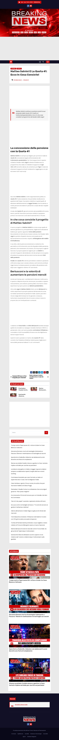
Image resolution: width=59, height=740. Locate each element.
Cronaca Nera (14, 660)
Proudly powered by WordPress (21, 730)
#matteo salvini (18, 80)
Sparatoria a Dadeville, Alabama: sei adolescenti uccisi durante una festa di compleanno (28, 650)
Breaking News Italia (21, 705)
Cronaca (13, 591)
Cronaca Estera (14, 557)
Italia (22, 32)
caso (39, 32)
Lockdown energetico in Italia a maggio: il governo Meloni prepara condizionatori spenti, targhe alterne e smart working (28, 471)
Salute (18, 591)
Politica (19, 68)
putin (35, 32)
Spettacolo (20, 734)
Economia (13, 68)
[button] (43, 62)
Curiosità (45, 734)
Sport (24, 736)
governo (44, 32)
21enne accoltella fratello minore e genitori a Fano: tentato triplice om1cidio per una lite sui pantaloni (27, 684)
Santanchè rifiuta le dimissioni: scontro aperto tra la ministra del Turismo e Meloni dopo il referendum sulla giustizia (27, 537)
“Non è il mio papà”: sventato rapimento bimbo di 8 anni (28, 501)
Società (27, 734)
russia (26, 32)
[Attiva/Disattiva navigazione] (40, 62)
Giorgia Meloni (15, 32)
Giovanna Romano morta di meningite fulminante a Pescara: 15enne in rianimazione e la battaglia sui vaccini (29, 615)
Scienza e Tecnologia (36, 734)
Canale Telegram (31, 736)
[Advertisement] (29, 49)
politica (31, 32)
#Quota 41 (26, 80)
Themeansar (42, 730)
